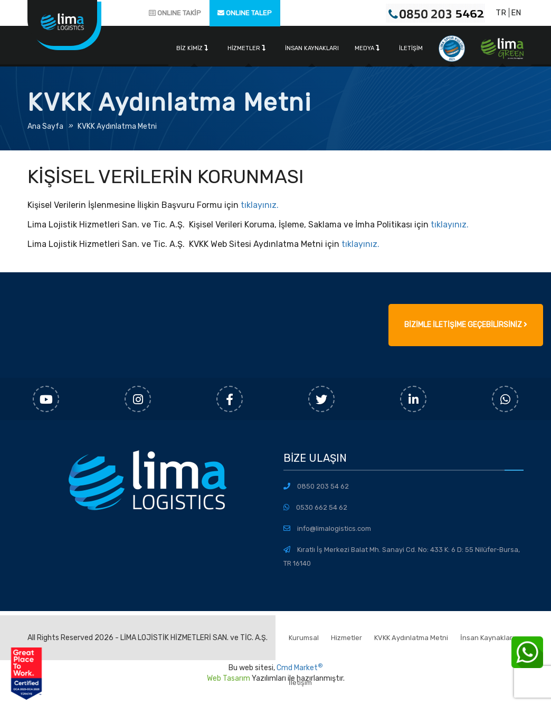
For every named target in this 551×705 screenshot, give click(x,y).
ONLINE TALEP (244, 13)
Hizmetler (246, 48)
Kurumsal (304, 638)
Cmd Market (300, 667)
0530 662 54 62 (321, 507)
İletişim (411, 48)
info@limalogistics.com (334, 528)
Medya (367, 48)
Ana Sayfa (45, 126)
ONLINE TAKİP (175, 13)
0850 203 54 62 (323, 486)
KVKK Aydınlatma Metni (117, 126)
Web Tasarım (228, 678)
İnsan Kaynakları (312, 48)
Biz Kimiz (192, 48)
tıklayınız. (259, 205)
